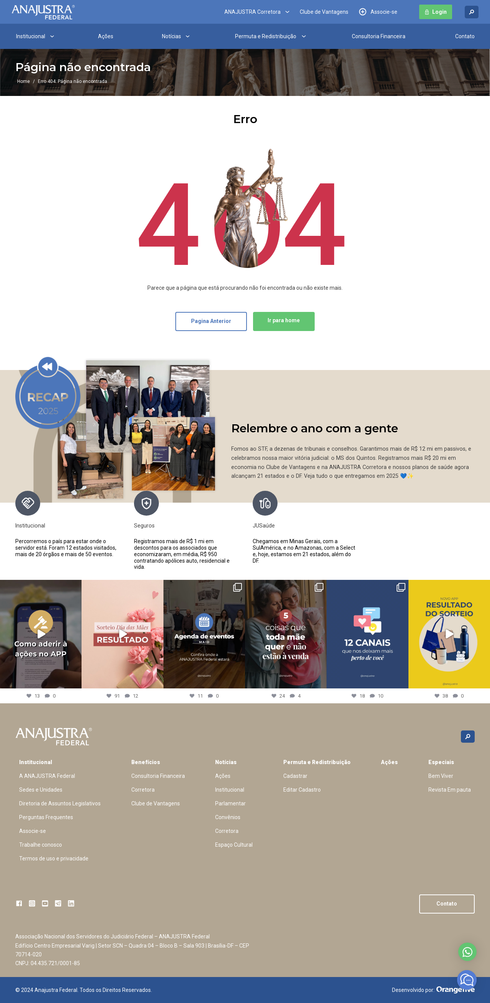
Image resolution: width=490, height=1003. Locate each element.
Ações (105, 36)
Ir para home (284, 320)
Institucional (30, 36)
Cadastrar (295, 776)
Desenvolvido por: (433, 990)
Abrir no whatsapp (467, 952)
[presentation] (365, 531)
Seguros (144, 526)
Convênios (227, 817)
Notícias (171, 36)
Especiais (441, 762)
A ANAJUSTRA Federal (47, 776)
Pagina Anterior (211, 321)
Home (23, 81)
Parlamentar (230, 803)
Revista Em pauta (449, 790)
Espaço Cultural (234, 845)
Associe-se (384, 12)
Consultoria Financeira (378, 36)
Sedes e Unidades (40, 790)
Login (439, 12)
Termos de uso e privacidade (53, 858)
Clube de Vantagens (324, 12)
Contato (465, 36)
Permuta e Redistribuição (265, 36)
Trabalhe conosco (40, 845)
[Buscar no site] (472, 12)
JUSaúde (264, 526)
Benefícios (145, 762)
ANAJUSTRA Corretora (252, 12)
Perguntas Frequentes (46, 817)
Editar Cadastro (302, 790)
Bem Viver (440, 776)
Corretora (143, 790)
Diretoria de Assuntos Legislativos (60, 803)
